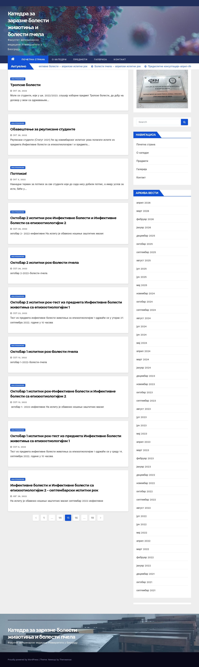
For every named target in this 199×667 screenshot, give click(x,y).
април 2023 (143, 441)
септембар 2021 (146, 590)
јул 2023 (142, 417)
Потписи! (18, 173)
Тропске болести (25, 85)
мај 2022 (142, 532)
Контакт (120, 59)
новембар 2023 (146, 384)
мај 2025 (142, 285)
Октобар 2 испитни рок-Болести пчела (44, 263)
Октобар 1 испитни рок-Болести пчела (44, 352)
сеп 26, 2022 (20, 229)
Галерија (100, 59)
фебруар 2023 (145, 458)
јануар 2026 (144, 227)
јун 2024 (142, 334)
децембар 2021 (146, 573)
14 (60, 517)
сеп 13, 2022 (20, 358)
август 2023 (144, 408)
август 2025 (144, 260)
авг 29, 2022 (20, 496)
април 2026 (144, 202)
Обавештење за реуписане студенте (42, 129)
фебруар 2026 (145, 219)
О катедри (59, 59)
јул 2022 (142, 516)
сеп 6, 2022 (19, 447)
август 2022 (144, 507)
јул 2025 (142, 268)
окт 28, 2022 (20, 91)
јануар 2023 (144, 466)
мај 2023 (142, 433)
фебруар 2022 (145, 557)
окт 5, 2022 (19, 179)
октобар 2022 (145, 491)
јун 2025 (142, 276)
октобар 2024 (145, 301)
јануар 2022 (144, 565)
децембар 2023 (146, 375)
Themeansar (66, 659)
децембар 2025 (146, 235)
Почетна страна (33, 59)
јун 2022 (142, 524)
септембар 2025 (146, 252)
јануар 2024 (144, 367)
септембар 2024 (146, 309)
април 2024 (143, 351)
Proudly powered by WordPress (23, 659)
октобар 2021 (144, 582)
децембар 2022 (146, 474)
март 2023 (143, 450)
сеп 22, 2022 (20, 313)
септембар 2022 (146, 499)
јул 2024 (142, 326)
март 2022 (143, 549)
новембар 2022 (146, 483)
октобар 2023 (145, 392)
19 (92, 517)
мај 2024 (142, 342)
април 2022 (143, 540)
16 (76, 517)
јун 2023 (142, 425)
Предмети (80, 59)
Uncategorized (17, 79)
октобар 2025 (145, 243)
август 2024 (144, 318)
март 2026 (143, 210)
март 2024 (143, 359)
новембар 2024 (146, 293)
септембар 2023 (146, 400)
